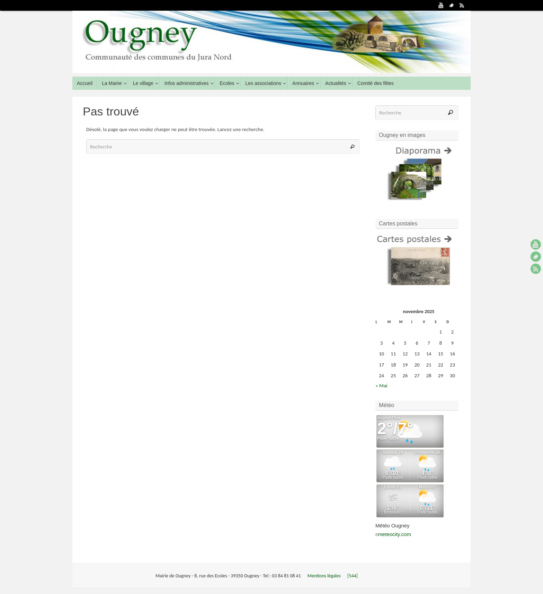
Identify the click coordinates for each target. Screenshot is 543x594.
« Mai (381, 385)
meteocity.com (394, 534)
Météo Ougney (392, 525)
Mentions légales (325, 576)
